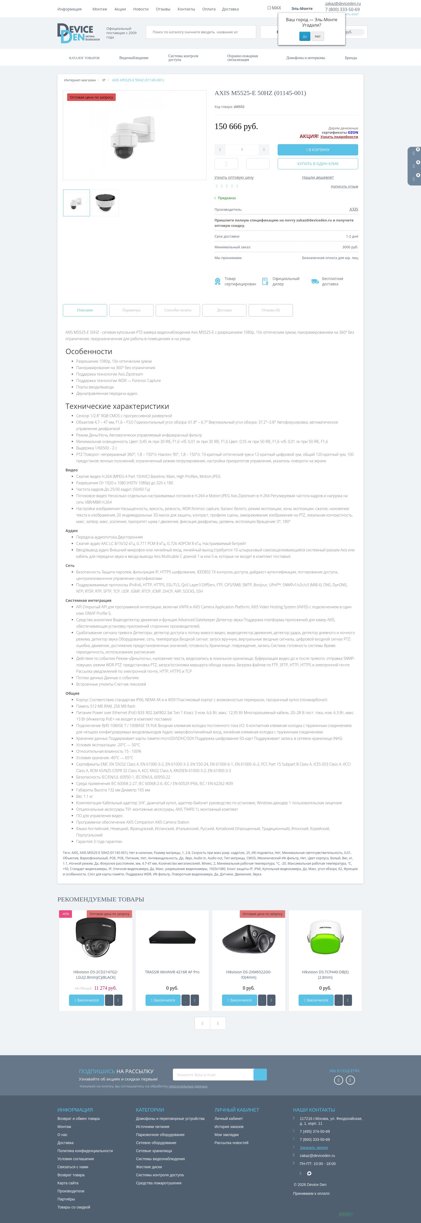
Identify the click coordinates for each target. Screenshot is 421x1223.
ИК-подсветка (262, 852)
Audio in (200, 858)
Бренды (351, 58)
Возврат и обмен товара (78, 1118)
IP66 (257, 869)
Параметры (131, 310)
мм (138, 863)
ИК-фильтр (161, 874)
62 (340, 869)
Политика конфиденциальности (85, 1151)
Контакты (231, 9)
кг (350, 858)
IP (110, 869)
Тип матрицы (234, 858)
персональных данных (188, 1086)
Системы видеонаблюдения (160, 1159)
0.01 (347, 852)
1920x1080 (217, 869)
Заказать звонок (314, 1147)
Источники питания (152, 1126)
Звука (257, 874)
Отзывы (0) (271, 310)
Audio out (215, 858)
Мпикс (207, 863)
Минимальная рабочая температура (245, 863)
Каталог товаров (84, 58)
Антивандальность (162, 858)
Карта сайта (67, 1183)
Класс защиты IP (240, 869)
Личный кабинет (229, 1118)
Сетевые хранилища (154, 1151)
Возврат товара (71, 1175)
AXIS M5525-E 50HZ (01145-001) (104, 852)
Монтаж (100, 9)
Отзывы (208, 9)
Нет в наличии (140, 852)
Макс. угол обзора (323, 869)
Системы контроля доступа (183, 58)
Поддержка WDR (138, 874)
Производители (70, 1191)
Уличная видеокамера (130, 869)
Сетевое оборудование (156, 1143)
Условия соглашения (75, 1159)
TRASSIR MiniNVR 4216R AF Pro (172, 971)
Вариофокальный (94, 858)
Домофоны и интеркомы (305, 58)
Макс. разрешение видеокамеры (181, 869)
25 (248, 852)
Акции (165, 9)
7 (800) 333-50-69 (342, 9)
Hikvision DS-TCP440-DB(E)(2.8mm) (325, 974)
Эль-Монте (304, 8)
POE (113, 858)
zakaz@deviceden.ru (343, 3)
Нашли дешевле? (318, 177)
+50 (65, 869)
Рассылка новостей (231, 1143)
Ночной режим (81, 863)
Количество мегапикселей (179, 863)
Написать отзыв (344, 186)
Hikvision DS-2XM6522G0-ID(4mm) (248, 974)
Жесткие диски (149, 1167)
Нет (277, 852)
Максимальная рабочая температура (317, 863)
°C (278, 863)
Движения (243, 874)
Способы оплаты (177, 310)
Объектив (70, 858)
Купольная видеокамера (281, 869)
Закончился (87, 1000)
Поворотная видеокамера (192, 874)
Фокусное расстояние (117, 863)
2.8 (188, 852)
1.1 (65, 863)
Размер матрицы (167, 852)
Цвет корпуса (318, 858)
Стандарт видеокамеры (88, 869)
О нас (62, 1135)
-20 (283, 863)
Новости (185, 9)
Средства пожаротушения (159, 1183)
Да (181, 858)
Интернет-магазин (80, 80)
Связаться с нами (72, 1167)
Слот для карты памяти (106, 874)
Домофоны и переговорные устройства (170, 1118)
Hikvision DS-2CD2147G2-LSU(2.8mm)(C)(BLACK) (95, 974)
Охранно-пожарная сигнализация (242, 58)
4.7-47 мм (149, 863)
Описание (85, 310)
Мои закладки (227, 1135)
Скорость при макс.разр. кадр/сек (218, 852)
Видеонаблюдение (133, 58)
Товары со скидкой (73, 1207)
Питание (132, 858)
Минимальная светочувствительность (312, 852)
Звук (188, 858)
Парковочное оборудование (160, 1135)
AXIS (74, 852)
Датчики (226, 874)
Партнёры (66, 1199)
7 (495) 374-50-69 (315, 1131)
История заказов (229, 1126)
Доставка (143, 9)
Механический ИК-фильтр (278, 858)
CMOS (251, 858)
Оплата (121, 9)
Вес (344, 858)
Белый (335, 858)
